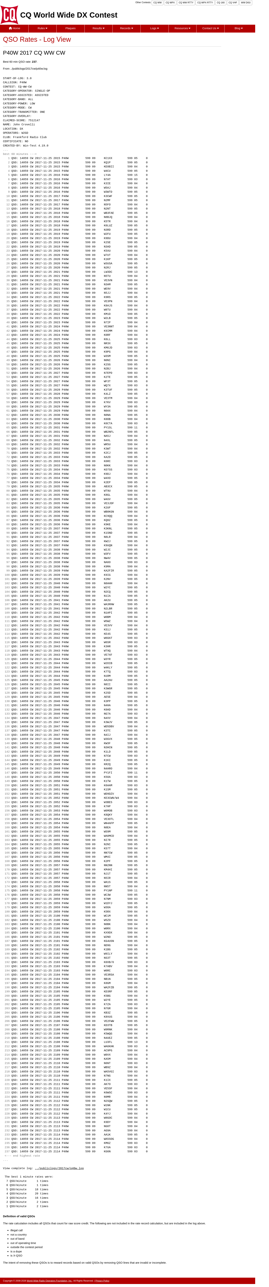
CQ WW (157, 2)
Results (98, 28)
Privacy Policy (102, 1281)
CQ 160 (221, 2)
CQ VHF (233, 2)
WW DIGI (246, 2)
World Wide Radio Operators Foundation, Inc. (49, 1281)
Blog (239, 28)
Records (126, 28)
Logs (154, 28)
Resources (183, 28)
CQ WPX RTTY (205, 2)
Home (14, 28)
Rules (42, 28)
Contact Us (210, 28)
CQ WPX (170, 2)
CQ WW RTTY (186, 2)
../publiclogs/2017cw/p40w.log (59, 1168)
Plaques (70, 28)
